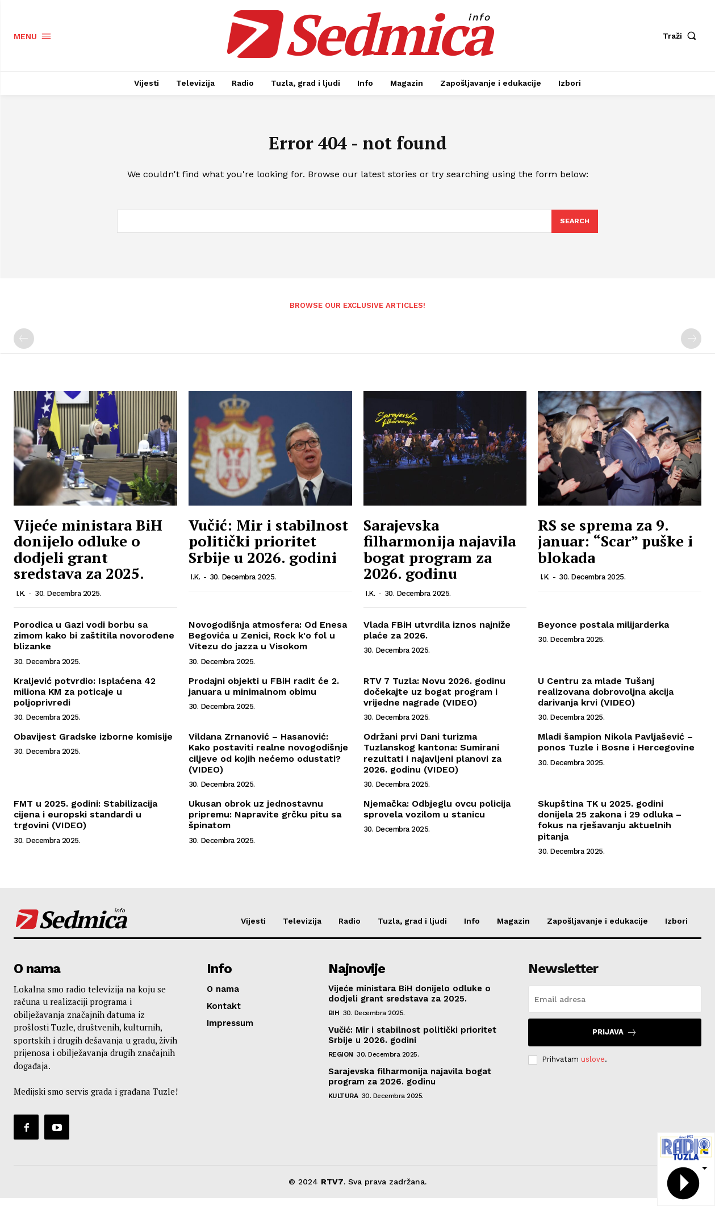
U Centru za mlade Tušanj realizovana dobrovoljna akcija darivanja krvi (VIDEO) (606, 699)
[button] (682, 36)
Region (340, 1062)
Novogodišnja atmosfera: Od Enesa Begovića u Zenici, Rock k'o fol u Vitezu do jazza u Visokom (268, 643)
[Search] (574, 228)
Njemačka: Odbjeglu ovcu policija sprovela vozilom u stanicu (437, 817)
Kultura (343, 1104)
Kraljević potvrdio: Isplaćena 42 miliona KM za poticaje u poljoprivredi (85, 699)
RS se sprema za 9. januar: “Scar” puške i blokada (615, 549)
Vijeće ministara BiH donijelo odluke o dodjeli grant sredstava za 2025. (88, 557)
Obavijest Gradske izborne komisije (93, 744)
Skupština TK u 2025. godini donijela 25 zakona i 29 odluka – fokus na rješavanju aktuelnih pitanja (609, 828)
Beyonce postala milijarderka (603, 632)
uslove (593, 1067)
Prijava (614, 1040)
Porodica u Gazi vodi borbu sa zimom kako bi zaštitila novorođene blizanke (94, 643)
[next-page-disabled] (691, 347)
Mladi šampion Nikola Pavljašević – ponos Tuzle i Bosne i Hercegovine (616, 750)
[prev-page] (24, 347)
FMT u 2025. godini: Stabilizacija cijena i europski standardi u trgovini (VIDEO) (85, 822)
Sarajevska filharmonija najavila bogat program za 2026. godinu (439, 557)
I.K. (21, 601)
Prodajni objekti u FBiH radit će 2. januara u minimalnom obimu (264, 694)
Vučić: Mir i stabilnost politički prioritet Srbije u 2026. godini (268, 549)
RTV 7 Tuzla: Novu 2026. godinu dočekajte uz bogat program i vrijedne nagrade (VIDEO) (434, 699)
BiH (334, 1021)
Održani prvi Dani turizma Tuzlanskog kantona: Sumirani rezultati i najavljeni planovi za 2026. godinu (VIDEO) (432, 761)
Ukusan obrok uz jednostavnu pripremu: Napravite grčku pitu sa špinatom (265, 822)
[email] (614, 1007)
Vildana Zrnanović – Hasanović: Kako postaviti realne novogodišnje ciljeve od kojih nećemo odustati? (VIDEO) (268, 761)
